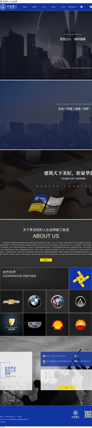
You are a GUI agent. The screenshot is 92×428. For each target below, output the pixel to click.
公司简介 (44, 7)
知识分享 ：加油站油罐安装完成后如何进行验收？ (55, 200)
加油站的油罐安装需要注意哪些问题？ (36, 205)
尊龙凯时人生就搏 (8, 1)
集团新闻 (34, 7)
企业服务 (53, 7)
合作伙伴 (9, 272)
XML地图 (2, 427)
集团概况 (25, 7)
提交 (66, 387)
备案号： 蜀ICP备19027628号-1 (7, 416)
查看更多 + (46, 260)
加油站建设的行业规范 (51, 209)
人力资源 (63, 7)
